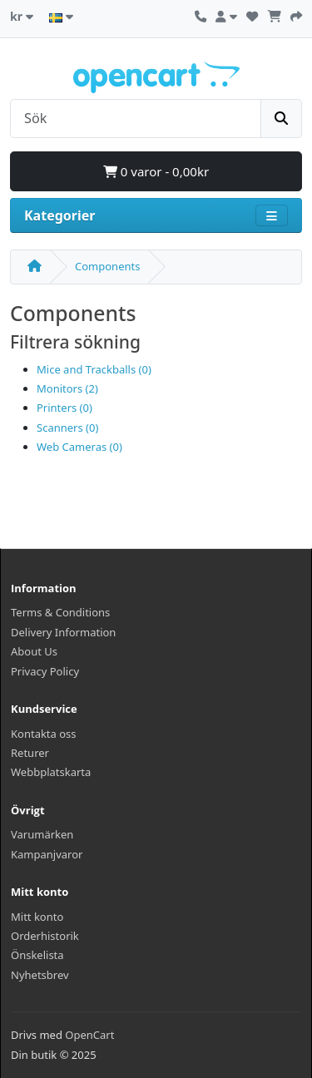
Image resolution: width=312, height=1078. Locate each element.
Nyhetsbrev (40, 974)
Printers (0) (64, 407)
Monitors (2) (67, 388)
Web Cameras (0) (79, 446)
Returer (30, 752)
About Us (34, 651)
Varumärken (42, 834)
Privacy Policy (45, 671)
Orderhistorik (45, 935)
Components (107, 266)
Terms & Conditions (60, 612)
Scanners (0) (67, 427)
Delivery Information (63, 632)
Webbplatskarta (51, 771)
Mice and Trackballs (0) (94, 369)
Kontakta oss (44, 733)
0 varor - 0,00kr (156, 171)
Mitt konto (37, 916)
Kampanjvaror (46, 854)
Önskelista (37, 954)
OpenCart (89, 1034)
